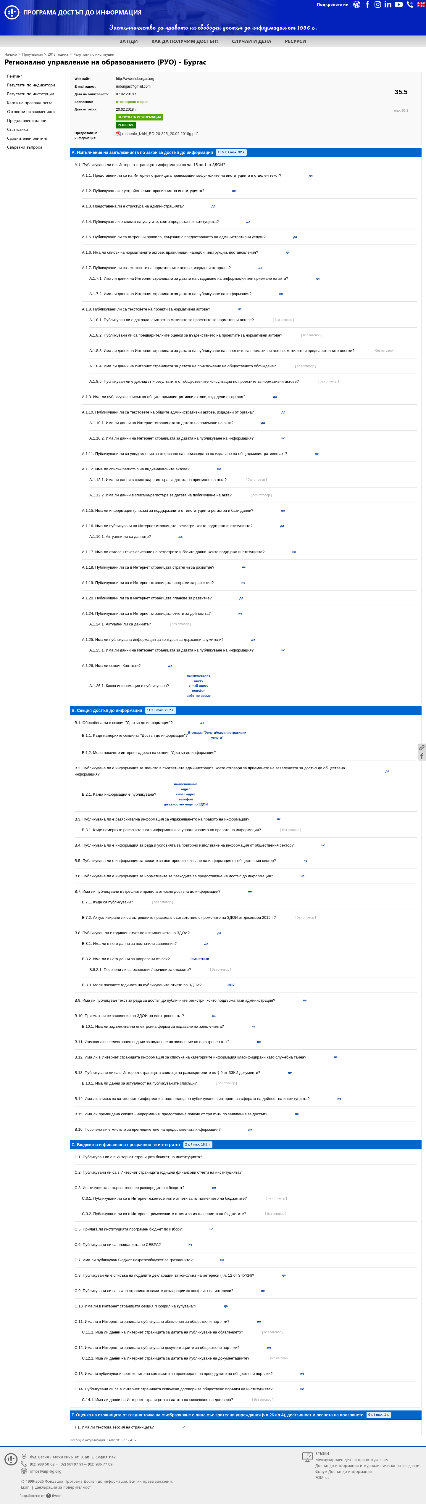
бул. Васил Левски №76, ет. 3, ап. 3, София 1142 (73, 1456)
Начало (10, 54)
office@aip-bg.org (46, 1471)
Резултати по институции (93, 54)
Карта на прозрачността (29, 102)
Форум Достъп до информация (343, 1471)
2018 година (58, 54)
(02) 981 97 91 (71, 1463)
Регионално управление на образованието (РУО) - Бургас (105, 61)
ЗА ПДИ (129, 41)
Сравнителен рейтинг (27, 138)
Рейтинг (14, 76)
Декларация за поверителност (63, 1486)
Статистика (17, 129)
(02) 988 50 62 (42, 1463)
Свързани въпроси (24, 147)
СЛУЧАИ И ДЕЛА (251, 41)
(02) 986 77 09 (100, 1463)
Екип (25, 1486)
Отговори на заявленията (31, 111)
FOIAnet (322, 1477)
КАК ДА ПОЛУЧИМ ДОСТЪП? (184, 41)
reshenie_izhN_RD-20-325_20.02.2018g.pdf (160, 133)
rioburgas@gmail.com (133, 86)
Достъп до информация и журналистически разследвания (368, 1465)
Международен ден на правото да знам (351, 1459)
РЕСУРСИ (295, 41)
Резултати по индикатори (31, 85)
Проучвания (32, 54)
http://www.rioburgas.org (135, 79)
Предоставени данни (26, 120)
